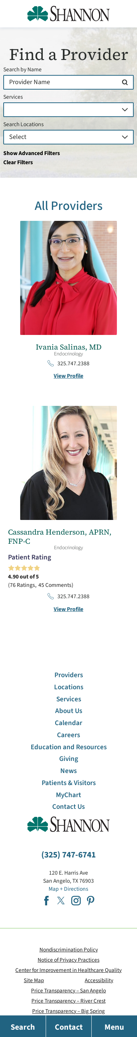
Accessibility (99, 980)
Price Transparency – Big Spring (68, 1011)
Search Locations (23, 125)
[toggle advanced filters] (68, 153)
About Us (68, 711)
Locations (68, 687)
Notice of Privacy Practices (68, 960)
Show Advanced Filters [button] (31, 153)
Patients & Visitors (69, 783)
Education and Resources (69, 747)
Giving (68, 759)
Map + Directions (68, 889)
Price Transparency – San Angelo (68, 991)
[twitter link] (61, 900)
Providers (68, 675)
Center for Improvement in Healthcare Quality (68, 970)
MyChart (68, 795)
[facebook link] (46, 900)
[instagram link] (76, 900)
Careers (68, 735)
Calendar (68, 723)
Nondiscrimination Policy (68, 950)
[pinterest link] (90, 900)
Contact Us (68, 807)
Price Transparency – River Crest (68, 1001)
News (68, 771)
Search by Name (22, 70)
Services (13, 97)
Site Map (34, 980)
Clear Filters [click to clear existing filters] (18, 162)
